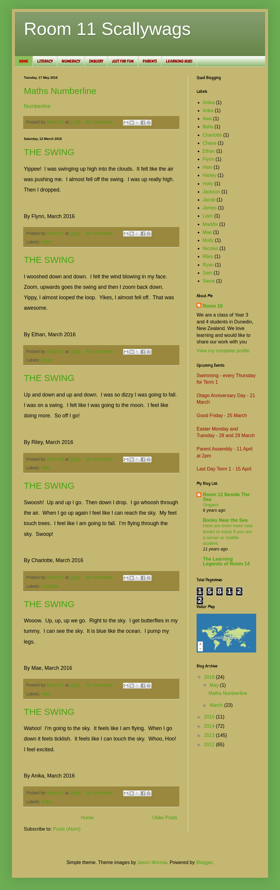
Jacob (209, 199)
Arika (208, 110)
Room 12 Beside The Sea (226, 497)
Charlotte (49, 586)
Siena (209, 280)
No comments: (100, 122)
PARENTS (150, 61)
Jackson (211, 191)
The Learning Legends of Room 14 (226, 561)
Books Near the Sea (225, 520)
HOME (23, 61)
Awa (207, 118)
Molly (208, 240)
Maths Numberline (60, 91)
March (217, 705)
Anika (46, 801)
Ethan (46, 360)
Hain (207, 167)
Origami (211, 504)
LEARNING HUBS (179, 61)
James (210, 207)
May (215, 685)
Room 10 (213, 306)
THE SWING (49, 152)
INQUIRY (96, 61)
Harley (209, 175)
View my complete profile (223, 350)
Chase (209, 143)
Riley (46, 467)
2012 (210, 744)
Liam (208, 215)
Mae (45, 694)
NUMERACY (71, 61)
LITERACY (45, 61)
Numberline (37, 106)
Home (87, 817)
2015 (210, 716)
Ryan (208, 264)
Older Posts (164, 817)
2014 (210, 726)
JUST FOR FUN (123, 61)
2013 (210, 735)
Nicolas (210, 248)
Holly (208, 183)
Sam (207, 272)
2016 (210, 677)
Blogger (204, 862)
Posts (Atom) (66, 829)
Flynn (46, 242)
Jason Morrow (152, 862)
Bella (208, 126)
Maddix (210, 224)
